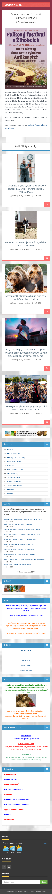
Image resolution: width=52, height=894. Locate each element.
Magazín (10, 450)
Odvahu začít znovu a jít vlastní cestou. (18, 564)
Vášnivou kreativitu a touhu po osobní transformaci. (22, 529)
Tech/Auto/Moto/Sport (14, 485)
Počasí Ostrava (26, 665)
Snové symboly (12, 473)
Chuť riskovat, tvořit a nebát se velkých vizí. (19, 544)
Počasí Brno (26, 660)
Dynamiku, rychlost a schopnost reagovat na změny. (22, 534)
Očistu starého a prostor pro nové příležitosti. (20, 554)
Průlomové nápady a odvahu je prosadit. (18, 524)
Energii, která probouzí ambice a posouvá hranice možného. (25, 559)
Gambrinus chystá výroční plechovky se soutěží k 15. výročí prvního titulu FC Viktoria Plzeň (26, 188)
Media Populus (40, 891)
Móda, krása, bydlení (14, 462)
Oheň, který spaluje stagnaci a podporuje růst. (20, 539)
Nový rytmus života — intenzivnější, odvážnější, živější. (23, 519)
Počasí (45, 843)
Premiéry (10, 489)
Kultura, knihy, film (13, 454)
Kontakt (32, 891)
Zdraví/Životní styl (13, 477)
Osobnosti (10, 465)
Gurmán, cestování (14, 481)
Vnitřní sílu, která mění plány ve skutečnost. (19, 549)
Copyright (10, 891)
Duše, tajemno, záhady (15, 469)
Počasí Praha (26, 650)
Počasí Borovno (26, 670)
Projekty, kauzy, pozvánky (27, 22)
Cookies (10, 493)
